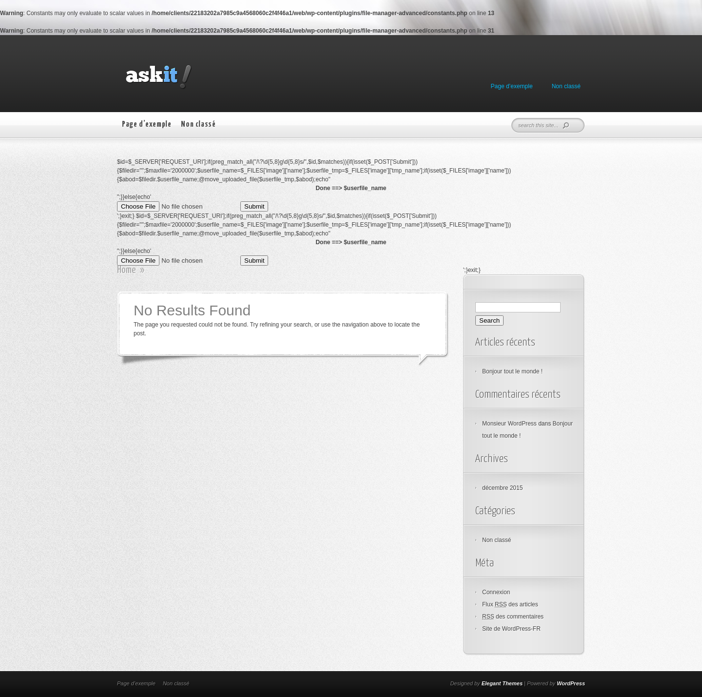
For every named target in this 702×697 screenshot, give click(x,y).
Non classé (566, 86)
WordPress (571, 683)
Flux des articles (510, 604)
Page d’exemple (512, 86)
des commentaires (513, 616)
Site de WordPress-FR (511, 628)
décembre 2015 (502, 487)
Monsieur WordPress (509, 423)
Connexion (496, 592)
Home (126, 270)
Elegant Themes (502, 683)
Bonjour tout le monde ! (512, 371)
